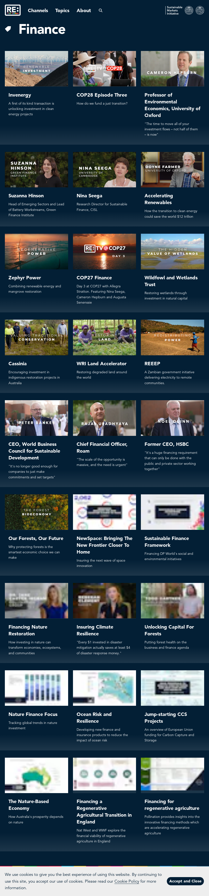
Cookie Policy (126, 881)
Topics (62, 10)
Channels (38, 10)
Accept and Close (185, 881)
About (84, 10)
